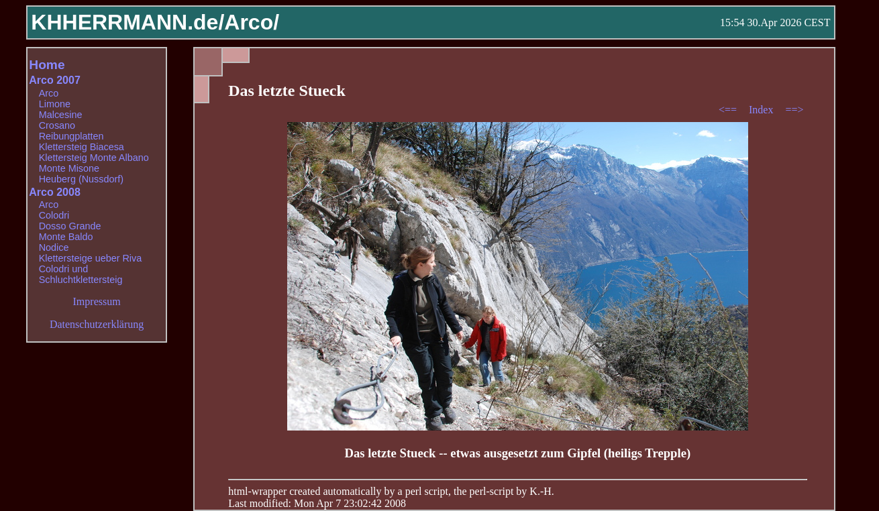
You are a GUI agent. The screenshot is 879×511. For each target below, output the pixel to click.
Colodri (54, 215)
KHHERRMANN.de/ (127, 22)
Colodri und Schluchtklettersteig (81, 274)
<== (729, 109)
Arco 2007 (55, 80)
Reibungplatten (71, 136)
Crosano (57, 125)
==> (794, 109)
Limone (54, 104)
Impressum (97, 301)
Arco (49, 93)
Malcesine (61, 114)
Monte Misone (69, 168)
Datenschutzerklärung (97, 324)
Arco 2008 (55, 192)
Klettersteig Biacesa (81, 146)
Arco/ (251, 22)
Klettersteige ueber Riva (90, 258)
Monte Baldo (66, 236)
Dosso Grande (70, 226)
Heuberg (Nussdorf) (81, 179)
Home (46, 65)
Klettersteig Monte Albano (94, 157)
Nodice (54, 247)
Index (762, 109)
